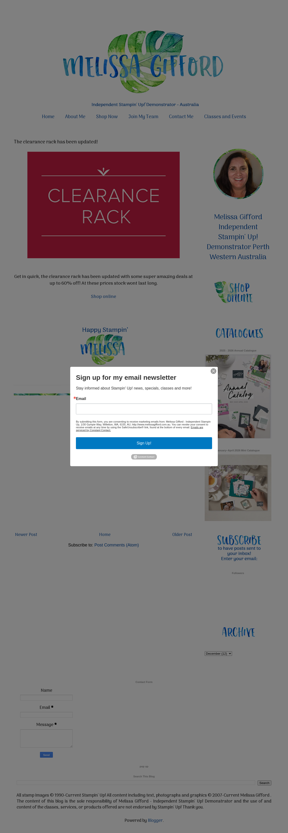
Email (81, 398)
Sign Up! (144, 443)
